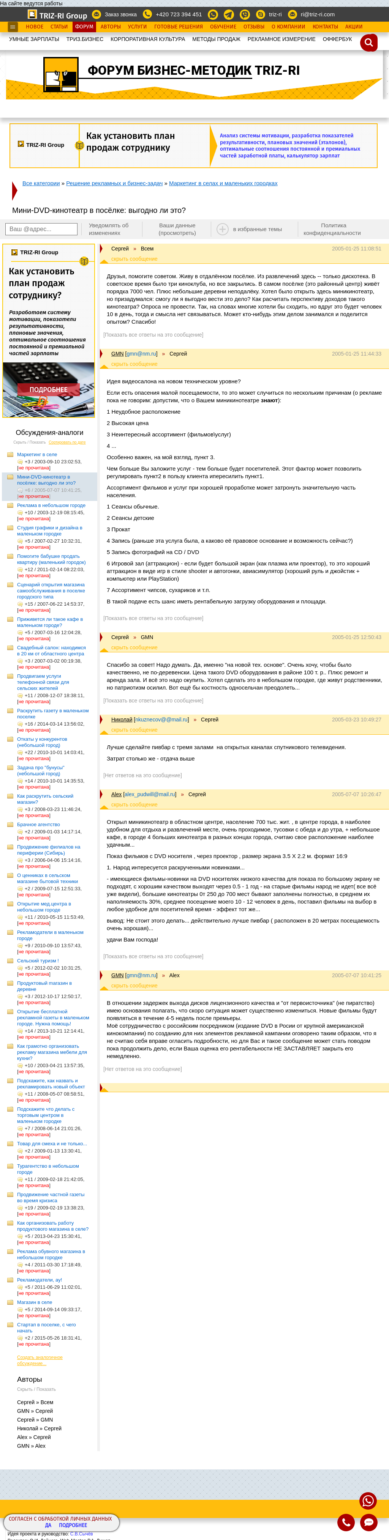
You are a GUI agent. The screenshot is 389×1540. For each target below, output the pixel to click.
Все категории (41, 183)
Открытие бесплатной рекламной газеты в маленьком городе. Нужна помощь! (53, 1018)
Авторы (111, 27)
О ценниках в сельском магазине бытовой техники (47, 878)
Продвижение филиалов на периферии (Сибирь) (48, 850)
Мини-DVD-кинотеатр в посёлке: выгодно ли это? (46, 480)
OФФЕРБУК (337, 39)
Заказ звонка (121, 14)
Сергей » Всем (35, 1402)
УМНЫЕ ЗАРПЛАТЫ (34, 39)
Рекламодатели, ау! (39, 1280)
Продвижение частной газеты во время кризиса (51, 1197)
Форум (84, 27)
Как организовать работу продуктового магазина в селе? (53, 1226)
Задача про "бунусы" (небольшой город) (41, 770)
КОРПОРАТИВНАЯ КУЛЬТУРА (148, 39)
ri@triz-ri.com (318, 14)
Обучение (223, 27)
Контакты (325, 27)
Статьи (59, 27)
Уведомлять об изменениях (109, 229)
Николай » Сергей (39, 1428)
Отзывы (254, 27)
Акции (354, 27)
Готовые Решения (178, 27)
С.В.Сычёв (81, 1534)
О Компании (288, 27)
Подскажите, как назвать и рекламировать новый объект (51, 1084)
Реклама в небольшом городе (51, 505)
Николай (121, 719)
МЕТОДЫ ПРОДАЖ (216, 39)
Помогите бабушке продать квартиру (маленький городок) (51, 559)
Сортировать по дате (67, 442)
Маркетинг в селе (37, 454)
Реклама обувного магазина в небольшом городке (51, 1254)
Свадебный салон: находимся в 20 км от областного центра (51, 651)
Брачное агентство (38, 824)
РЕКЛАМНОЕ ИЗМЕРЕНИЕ (282, 39)
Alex (116, 794)
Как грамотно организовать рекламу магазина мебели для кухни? (52, 1052)
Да (48, 1526)
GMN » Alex (31, 1446)
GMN (117, 354)
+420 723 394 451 (179, 14)
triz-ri (275, 14)
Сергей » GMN (35, 1420)
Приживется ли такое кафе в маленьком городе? (50, 622)
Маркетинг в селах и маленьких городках (223, 183)
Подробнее (73, 1526)
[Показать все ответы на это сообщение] (153, 335)
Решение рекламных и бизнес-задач (114, 183)
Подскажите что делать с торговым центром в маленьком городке (45, 1115)
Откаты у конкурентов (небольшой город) (42, 742)
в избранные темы (257, 229)
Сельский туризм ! (38, 961)
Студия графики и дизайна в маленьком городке (49, 531)
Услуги (137, 27)
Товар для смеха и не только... (52, 1143)
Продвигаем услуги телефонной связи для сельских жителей (43, 682)
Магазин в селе (34, 1302)
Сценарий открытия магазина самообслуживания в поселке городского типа (51, 591)
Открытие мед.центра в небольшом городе (44, 907)
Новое (34, 27)
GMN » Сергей (35, 1411)
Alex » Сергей (34, 1437)
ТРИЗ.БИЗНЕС (85, 39)
